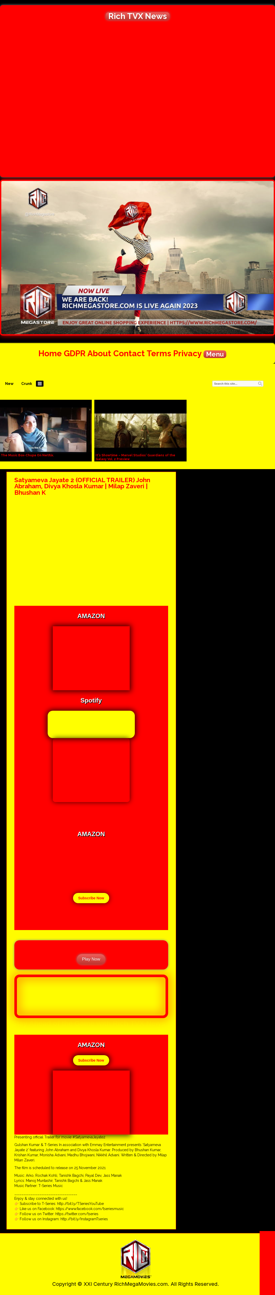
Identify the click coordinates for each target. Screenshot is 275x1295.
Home (50, 353)
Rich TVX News (137, 16)
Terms (159, 353)
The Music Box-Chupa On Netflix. (27, 455)
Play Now (91, 959)
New (9, 384)
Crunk (26, 384)
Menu (215, 354)
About (99, 353)
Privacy (187, 353)
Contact (129, 353)
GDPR (75, 353)
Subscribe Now (91, 898)
